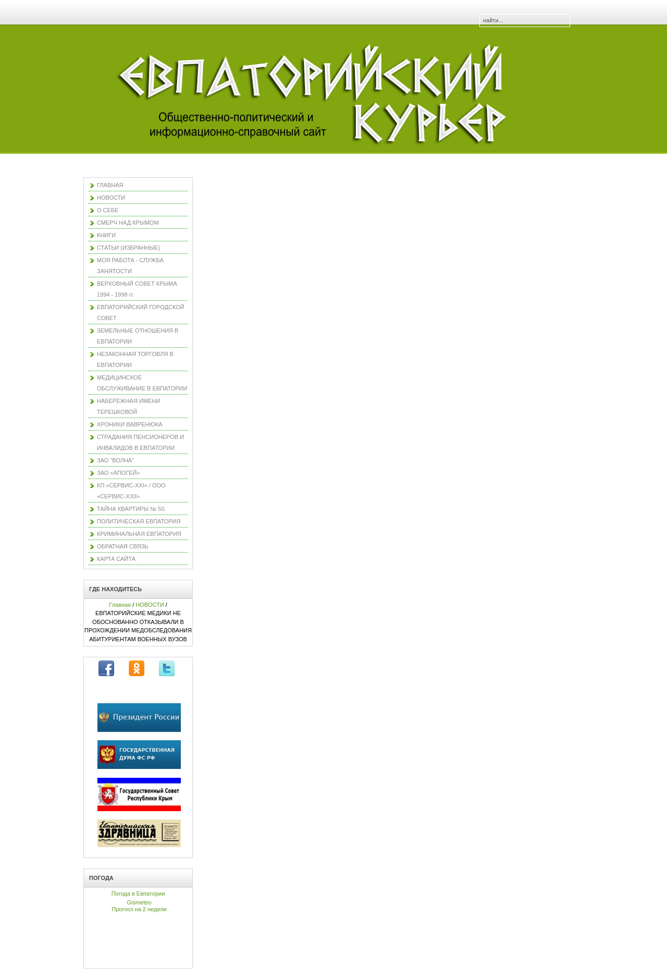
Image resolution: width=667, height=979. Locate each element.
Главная (120, 605)
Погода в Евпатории (138, 893)
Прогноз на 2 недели (139, 909)
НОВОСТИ (149, 605)
